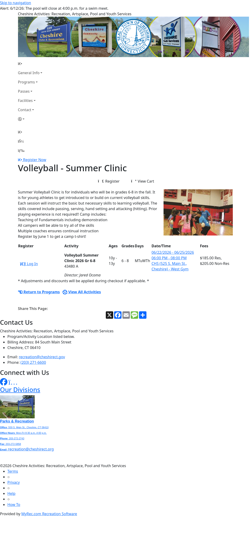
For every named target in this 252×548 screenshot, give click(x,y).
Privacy (13, 482)
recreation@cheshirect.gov (42, 356)
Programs (26, 82)
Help (11, 493)
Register (108, 181)
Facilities (25, 100)
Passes (24, 91)
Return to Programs (39, 291)
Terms (12, 471)
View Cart (142, 181)
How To (13, 504)
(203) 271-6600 (33, 362)
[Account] (30, 119)
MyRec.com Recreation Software (49, 513)
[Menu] (21, 150)
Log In (29, 263)
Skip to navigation (15, 2)
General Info (29, 72)
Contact (24, 109)
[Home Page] (30, 63)
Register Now (34, 159)
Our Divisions (20, 389)
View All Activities (82, 291)
